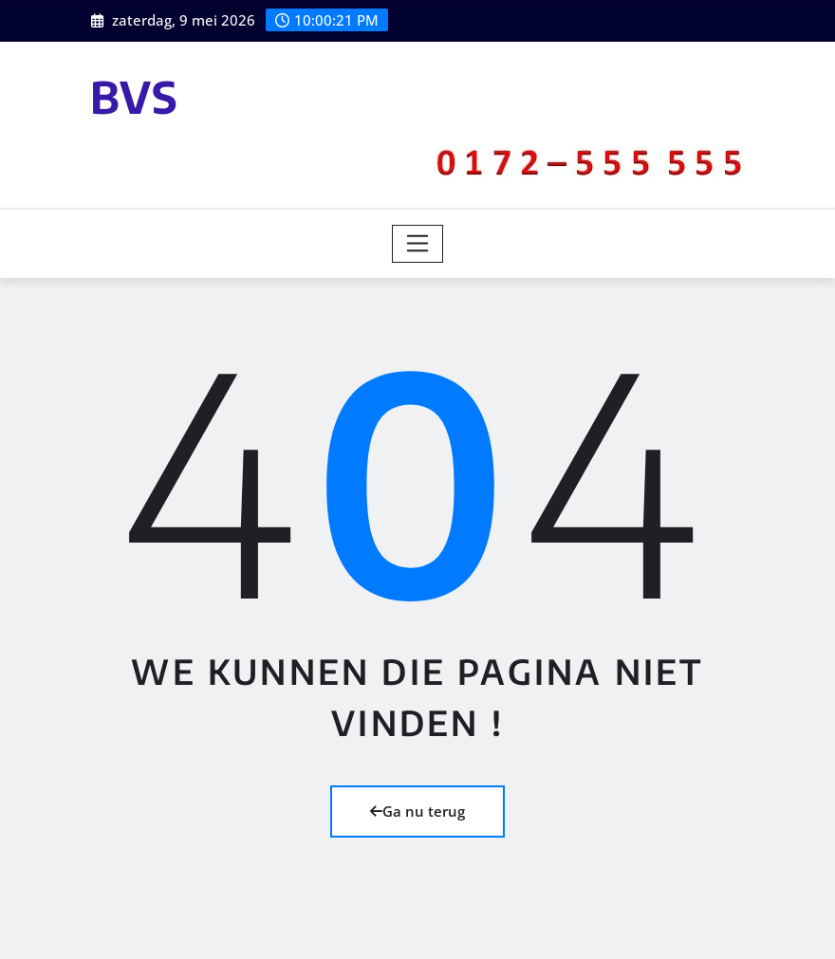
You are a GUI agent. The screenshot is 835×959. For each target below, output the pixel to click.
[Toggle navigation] (418, 244)
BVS (134, 96)
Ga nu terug (417, 811)
